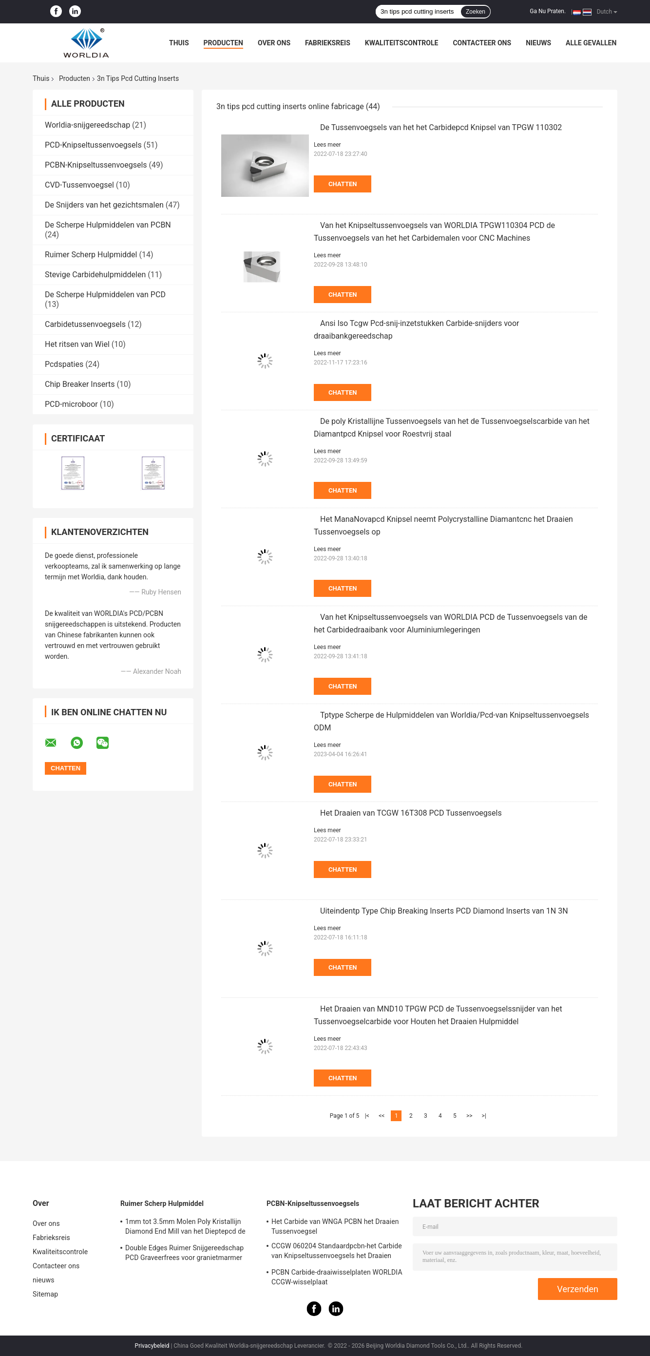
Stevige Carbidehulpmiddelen (95, 274)
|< (367, 1115)
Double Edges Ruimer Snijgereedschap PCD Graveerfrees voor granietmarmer (184, 1252)
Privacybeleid (152, 1345)
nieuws (538, 43)
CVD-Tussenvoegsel (79, 185)
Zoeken (475, 11)
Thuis (179, 43)
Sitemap (45, 1294)
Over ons (274, 43)
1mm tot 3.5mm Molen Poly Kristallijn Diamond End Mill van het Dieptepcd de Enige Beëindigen (185, 1228)
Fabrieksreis (327, 43)
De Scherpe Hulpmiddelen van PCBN (108, 224)
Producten (223, 43)
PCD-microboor (71, 404)
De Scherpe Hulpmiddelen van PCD (105, 294)
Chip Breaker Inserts (80, 384)
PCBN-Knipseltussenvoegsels (96, 165)
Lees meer (327, 144)
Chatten (342, 184)
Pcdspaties (64, 364)
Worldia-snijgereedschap (87, 125)
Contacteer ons (482, 43)
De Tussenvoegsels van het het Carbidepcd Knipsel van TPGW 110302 (441, 127)
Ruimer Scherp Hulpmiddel (91, 254)
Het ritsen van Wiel (77, 344)
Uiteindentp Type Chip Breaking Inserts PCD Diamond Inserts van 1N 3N (444, 911)
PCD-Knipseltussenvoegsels (93, 145)
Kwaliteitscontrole (402, 43)
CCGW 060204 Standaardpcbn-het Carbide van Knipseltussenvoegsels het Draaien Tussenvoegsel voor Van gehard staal (336, 1252)
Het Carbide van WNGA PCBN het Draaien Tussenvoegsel (335, 1226)
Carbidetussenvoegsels (85, 324)
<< (381, 1115)
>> (469, 1115)
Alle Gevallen (591, 43)
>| (484, 1115)
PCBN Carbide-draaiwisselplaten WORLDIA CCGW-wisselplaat (336, 1277)
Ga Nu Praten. (548, 11)
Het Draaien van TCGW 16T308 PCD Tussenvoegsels (411, 813)
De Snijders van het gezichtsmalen (104, 205)
